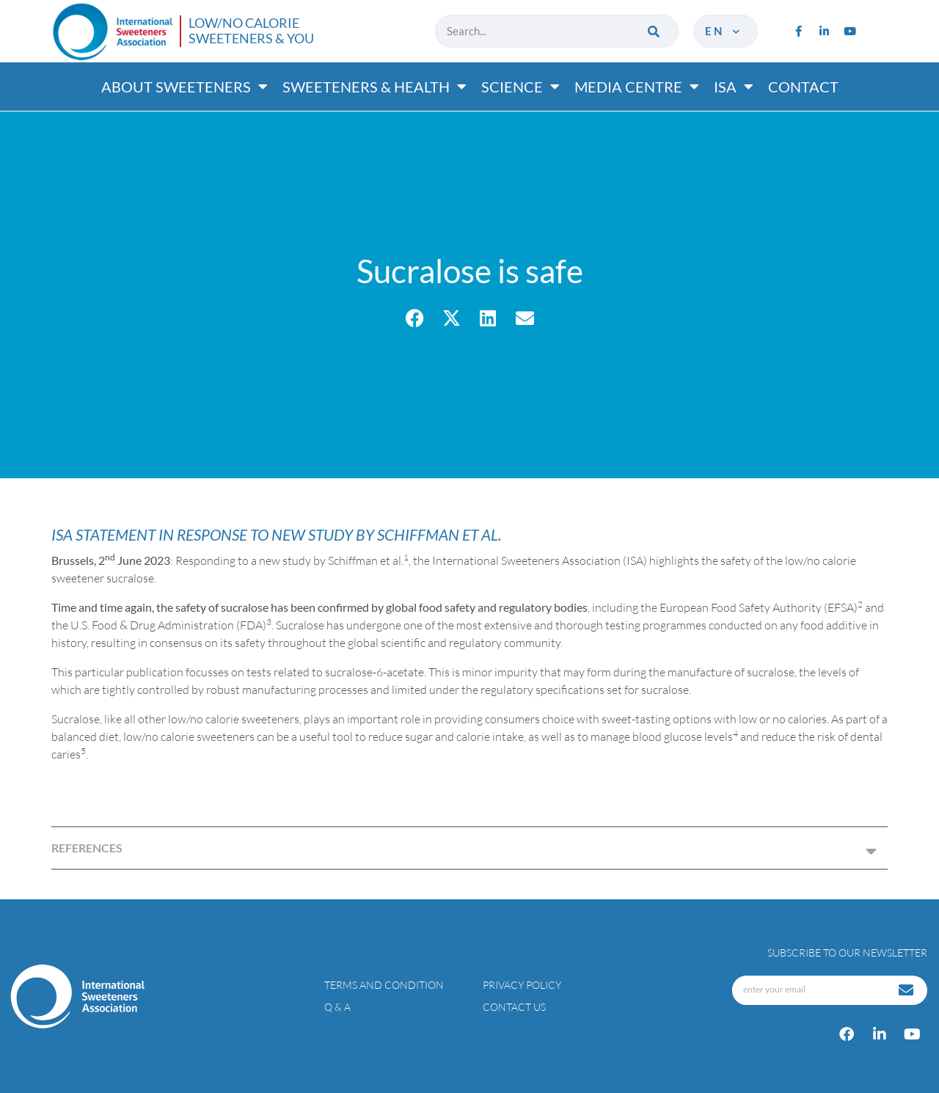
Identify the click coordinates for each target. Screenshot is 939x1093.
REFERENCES (87, 848)
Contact (803, 86)
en (723, 30)
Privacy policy (522, 985)
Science (520, 86)
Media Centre (636, 86)
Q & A (337, 1007)
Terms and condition (384, 985)
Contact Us (514, 1007)
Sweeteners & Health (374, 86)
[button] (414, 318)
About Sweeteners (184, 86)
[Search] (655, 31)
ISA (733, 86)
